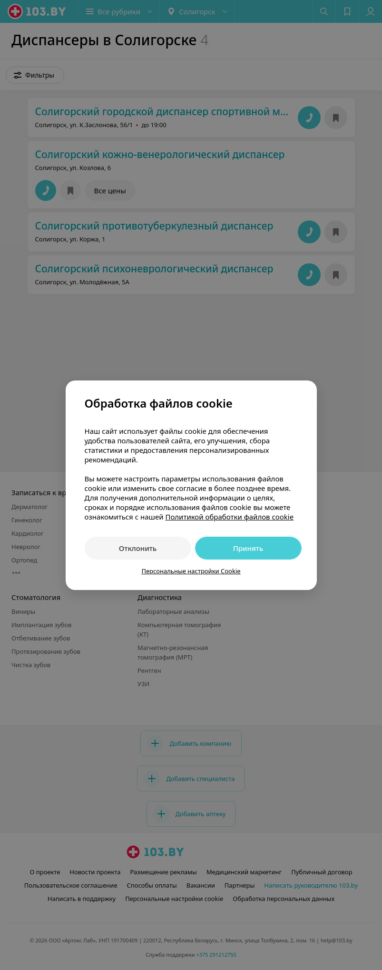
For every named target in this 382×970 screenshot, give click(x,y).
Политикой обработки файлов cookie (229, 516)
